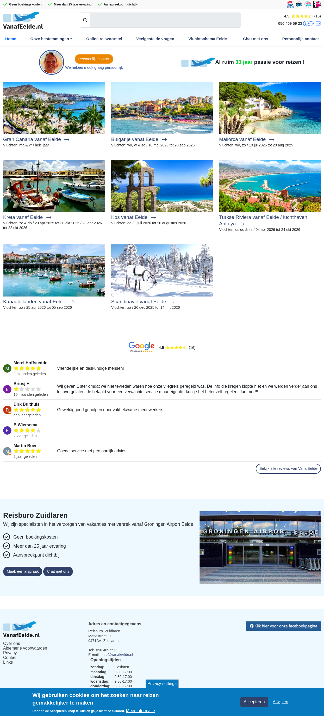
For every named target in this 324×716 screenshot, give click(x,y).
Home (10, 38)
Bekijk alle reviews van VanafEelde (288, 468)
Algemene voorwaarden (25, 648)
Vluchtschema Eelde (207, 38)
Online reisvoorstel (104, 38)
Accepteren (254, 702)
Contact (10, 657)
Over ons (11, 643)
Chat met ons (255, 38)
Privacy (10, 653)
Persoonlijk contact (300, 38)
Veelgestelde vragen (155, 38)
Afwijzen (280, 702)
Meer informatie (140, 710)
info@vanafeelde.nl (117, 654)
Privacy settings (162, 683)
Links (8, 662)
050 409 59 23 (290, 23)
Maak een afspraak (23, 571)
